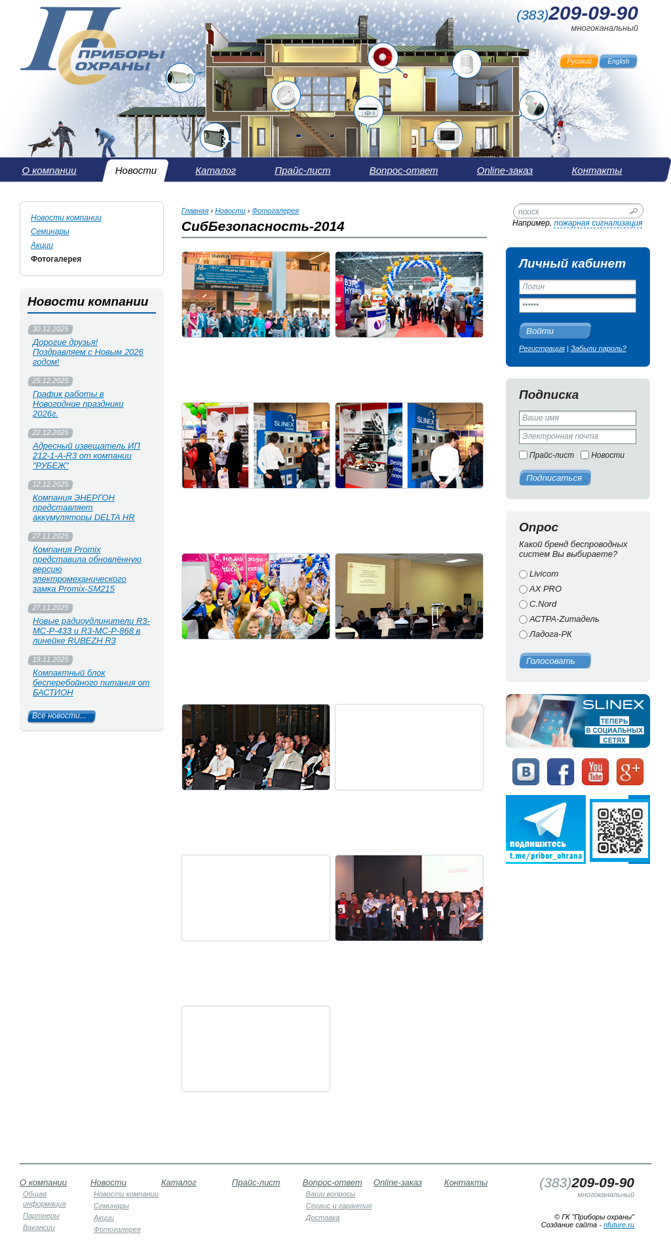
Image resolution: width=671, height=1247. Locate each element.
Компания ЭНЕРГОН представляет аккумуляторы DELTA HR (84, 507)
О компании (43, 1182)
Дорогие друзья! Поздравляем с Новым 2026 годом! (88, 352)
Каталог (179, 1182)
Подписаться (554, 478)
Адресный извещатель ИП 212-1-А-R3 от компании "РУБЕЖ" (86, 455)
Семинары (50, 231)
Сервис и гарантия (339, 1206)
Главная (195, 211)
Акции (42, 245)
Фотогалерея (56, 259)
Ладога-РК (550, 634)
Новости (607, 455)
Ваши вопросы (330, 1194)
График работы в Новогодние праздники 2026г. (78, 404)
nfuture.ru (619, 1225)
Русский (579, 61)
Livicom (543, 574)
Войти (540, 331)
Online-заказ (398, 1182)
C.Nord (542, 604)
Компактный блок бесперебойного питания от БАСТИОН (91, 682)
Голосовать (550, 661)
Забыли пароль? (598, 348)
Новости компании (66, 217)
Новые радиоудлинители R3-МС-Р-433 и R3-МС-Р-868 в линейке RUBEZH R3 (91, 630)
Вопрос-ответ (332, 1182)
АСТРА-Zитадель (564, 619)
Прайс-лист (551, 455)
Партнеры (41, 1215)
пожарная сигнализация (598, 223)
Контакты (466, 1182)
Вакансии (39, 1227)
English (619, 61)
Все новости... (59, 715)
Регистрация (542, 348)
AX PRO (545, 589)
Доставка (323, 1217)
